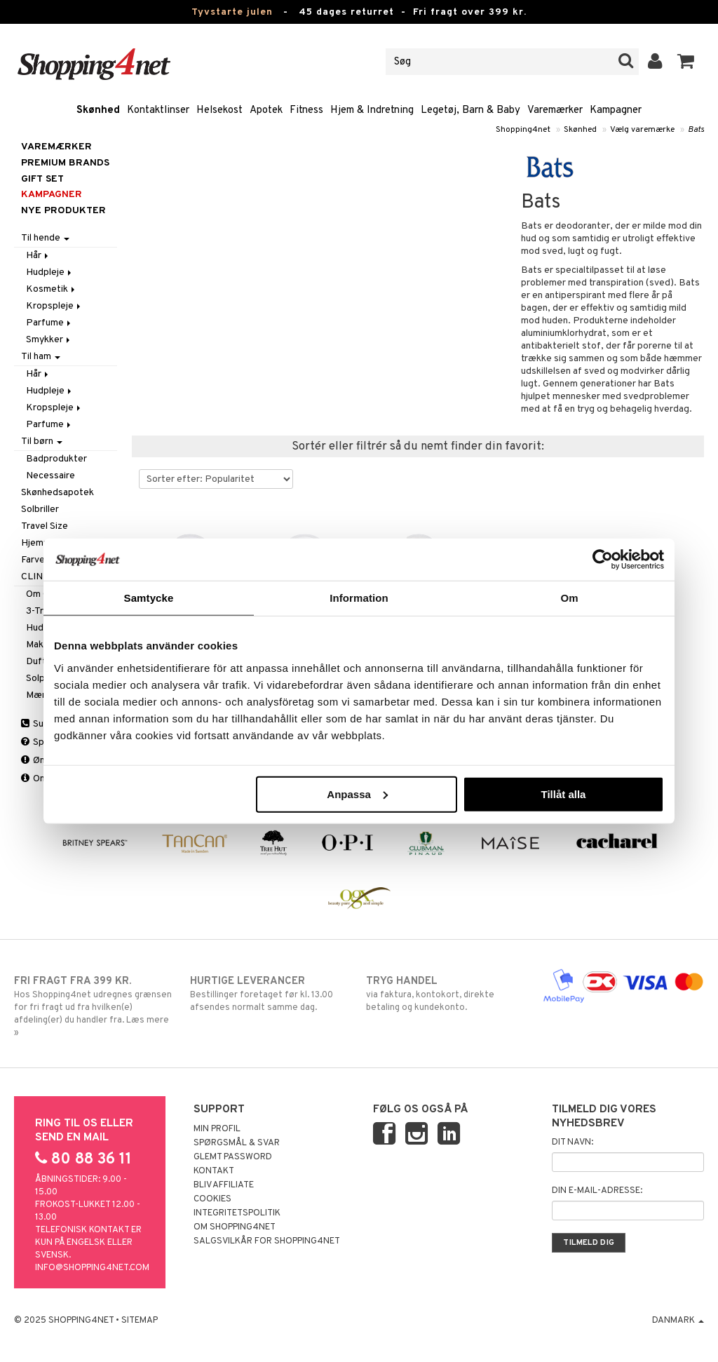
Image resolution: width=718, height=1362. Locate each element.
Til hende (45, 238)
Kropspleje (54, 306)
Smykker (49, 340)
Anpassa (357, 794)
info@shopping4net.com (92, 1268)
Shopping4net (523, 129)
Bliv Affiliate (224, 1185)
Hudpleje (50, 272)
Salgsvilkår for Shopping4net (267, 1241)
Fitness (306, 110)
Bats (696, 129)
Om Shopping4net (235, 1227)
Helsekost (219, 110)
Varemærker (555, 110)
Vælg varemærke (642, 129)
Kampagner (616, 110)
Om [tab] (569, 598)
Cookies (212, 1199)
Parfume (49, 323)
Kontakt (214, 1171)
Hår (38, 256)
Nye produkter (63, 211)
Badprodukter (56, 459)
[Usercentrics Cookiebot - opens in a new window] (602, 559)
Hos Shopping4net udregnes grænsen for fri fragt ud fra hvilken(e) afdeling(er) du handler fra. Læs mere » (94, 1006)
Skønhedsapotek (57, 493)
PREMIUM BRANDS (65, 163)
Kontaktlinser (158, 110)
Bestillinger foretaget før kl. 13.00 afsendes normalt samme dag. (270, 993)
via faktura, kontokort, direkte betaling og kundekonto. (446, 993)
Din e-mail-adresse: (597, 1190)
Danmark (678, 1320)
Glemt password (233, 1157)
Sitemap (139, 1320)
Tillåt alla (563, 794)
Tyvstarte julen (232, 12)
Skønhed (98, 110)
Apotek (266, 110)
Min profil (217, 1129)
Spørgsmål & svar (237, 1143)
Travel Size (44, 526)
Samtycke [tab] (149, 598)
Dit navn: (572, 1142)
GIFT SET (42, 179)
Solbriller (40, 509)
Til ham (40, 357)
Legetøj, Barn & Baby (470, 110)
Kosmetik (51, 289)
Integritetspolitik (237, 1213)
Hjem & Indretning (372, 110)
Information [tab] (359, 598)
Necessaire (50, 476)
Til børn (41, 441)
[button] (686, 61)
